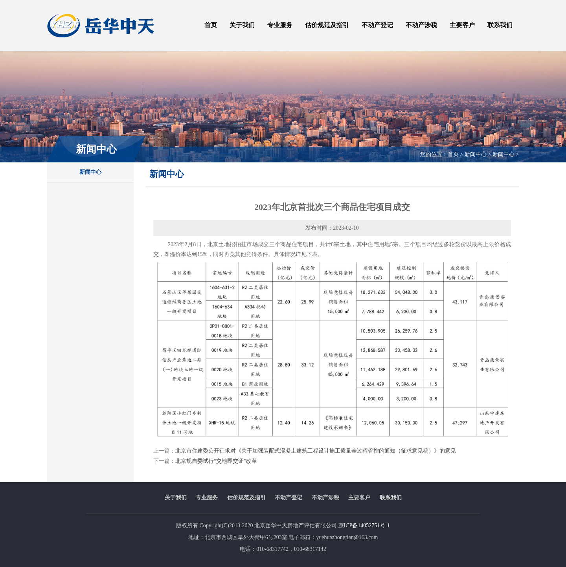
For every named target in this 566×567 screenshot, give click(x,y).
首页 (210, 25)
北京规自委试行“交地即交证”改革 (216, 461)
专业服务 (279, 25)
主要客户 (462, 25)
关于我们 (242, 25)
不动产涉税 (421, 25)
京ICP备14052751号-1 (364, 525)
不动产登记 (377, 25)
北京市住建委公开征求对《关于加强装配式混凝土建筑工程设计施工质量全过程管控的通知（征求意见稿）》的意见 (315, 451)
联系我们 (500, 25)
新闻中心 (90, 172)
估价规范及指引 (327, 25)
